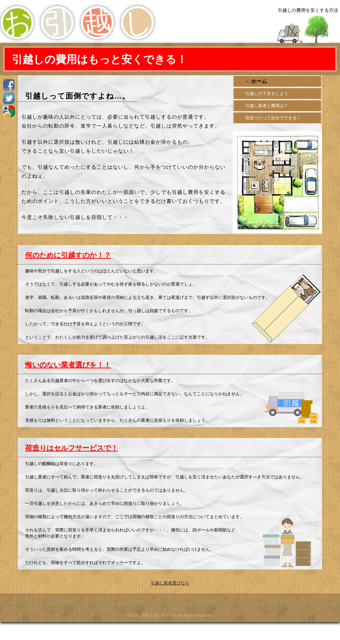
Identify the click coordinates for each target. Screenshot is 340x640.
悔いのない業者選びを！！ (68, 365)
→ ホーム (256, 81)
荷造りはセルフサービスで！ (71, 448)
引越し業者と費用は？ (266, 105)
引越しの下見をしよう (266, 93)
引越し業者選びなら (170, 583)
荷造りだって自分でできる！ (272, 117)
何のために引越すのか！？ (68, 255)
